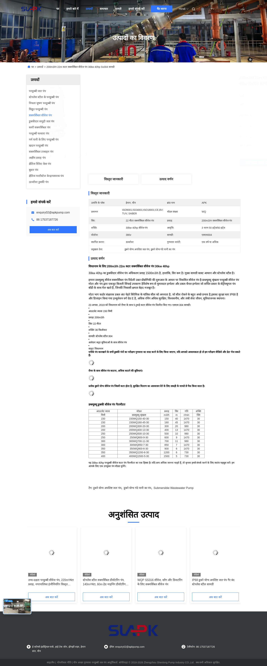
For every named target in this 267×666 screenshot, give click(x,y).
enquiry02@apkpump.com (53, 212)
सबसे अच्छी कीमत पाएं (186, 162)
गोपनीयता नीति (64, 662)
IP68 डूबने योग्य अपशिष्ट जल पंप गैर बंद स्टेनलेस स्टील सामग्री (213, 582)
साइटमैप (50, 662)
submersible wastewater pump (174, 487)
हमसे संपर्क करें (137, 8)
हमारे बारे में (72, 8)
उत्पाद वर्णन (166, 179)
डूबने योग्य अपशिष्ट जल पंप (107, 487)
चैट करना (162, 8)
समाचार (104, 8)
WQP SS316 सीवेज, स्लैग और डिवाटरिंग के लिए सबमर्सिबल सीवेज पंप (159, 582)
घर (57, 8)
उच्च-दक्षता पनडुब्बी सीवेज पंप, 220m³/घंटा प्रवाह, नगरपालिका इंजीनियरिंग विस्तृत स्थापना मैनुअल (51, 582)
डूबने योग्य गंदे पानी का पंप (137, 487)
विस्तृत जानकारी (113, 179)
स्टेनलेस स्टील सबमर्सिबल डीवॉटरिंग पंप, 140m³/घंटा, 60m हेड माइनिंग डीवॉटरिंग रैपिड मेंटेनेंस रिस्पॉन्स (104, 582)
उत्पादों (89, 8)
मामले (118, 8)
